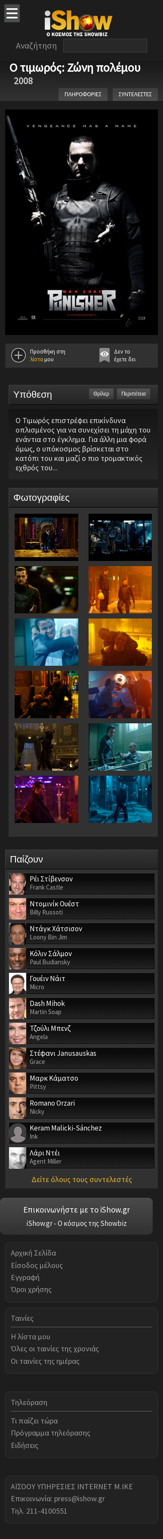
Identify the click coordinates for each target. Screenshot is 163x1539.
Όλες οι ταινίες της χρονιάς (55, 1348)
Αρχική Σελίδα (33, 1253)
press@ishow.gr (79, 1498)
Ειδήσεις (24, 1445)
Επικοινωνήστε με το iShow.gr (76, 1209)
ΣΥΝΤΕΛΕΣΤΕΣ (135, 94)
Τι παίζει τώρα (34, 1421)
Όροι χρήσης (31, 1289)
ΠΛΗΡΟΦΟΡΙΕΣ (83, 94)
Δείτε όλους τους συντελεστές (81, 1179)
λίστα (36, 359)
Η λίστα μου (30, 1336)
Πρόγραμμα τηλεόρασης (50, 1433)
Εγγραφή (25, 1277)
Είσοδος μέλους (37, 1265)
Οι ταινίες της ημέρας (45, 1361)
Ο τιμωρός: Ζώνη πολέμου (75, 67)
